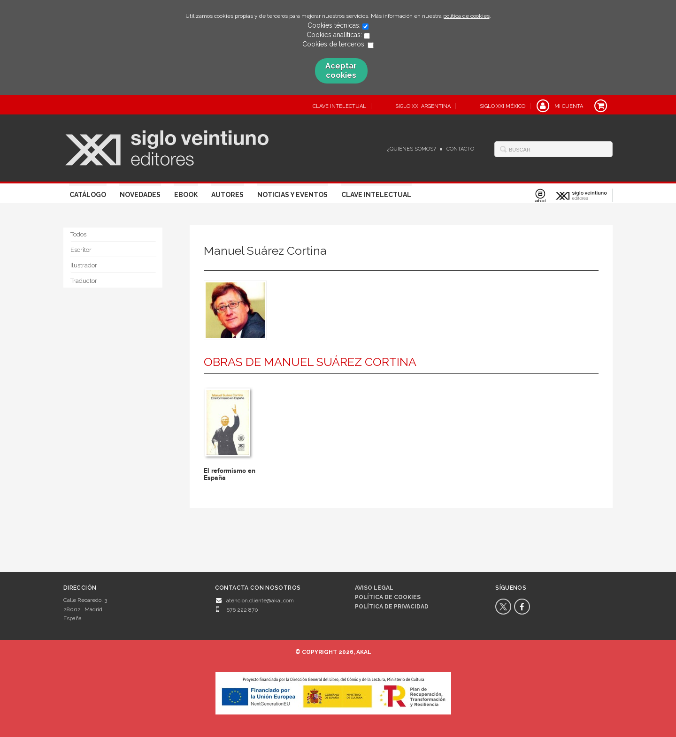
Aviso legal (374, 588)
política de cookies (466, 16)
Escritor (81, 249)
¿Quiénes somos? (411, 149)
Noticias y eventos (292, 194)
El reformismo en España (229, 474)
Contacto (460, 149)
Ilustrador (83, 265)
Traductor (83, 280)
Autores (227, 194)
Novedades (140, 194)
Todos (78, 234)
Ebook (186, 194)
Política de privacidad (392, 606)
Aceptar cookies (341, 70)
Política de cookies (388, 597)
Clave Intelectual (376, 194)
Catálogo (87, 194)
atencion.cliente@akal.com (260, 600)
